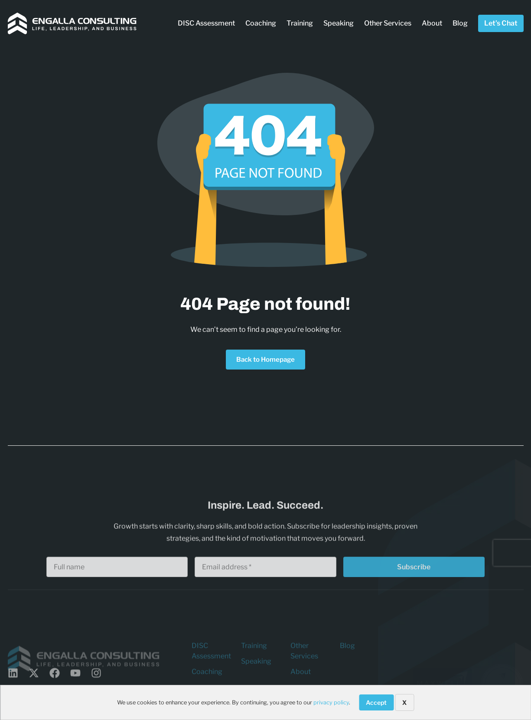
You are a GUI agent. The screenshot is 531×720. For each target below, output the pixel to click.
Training (300, 23)
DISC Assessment (206, 23)
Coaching (260, 23)
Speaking (338, 23)
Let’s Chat (501, 23)
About (432, 23)
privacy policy (331, 702)
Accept (376, 702)
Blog (460, 23)
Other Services (387, 23)
